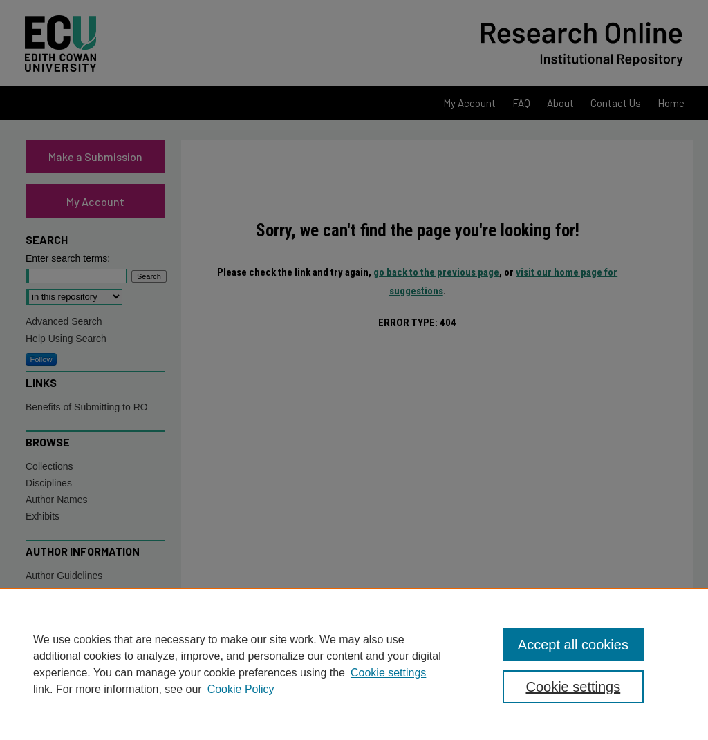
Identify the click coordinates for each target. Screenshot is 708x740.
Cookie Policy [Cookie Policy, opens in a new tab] (240, 689)
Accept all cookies (573, 644)
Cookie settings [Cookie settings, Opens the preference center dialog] (572, 686)
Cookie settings (388, 673)
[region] (354, 664)
